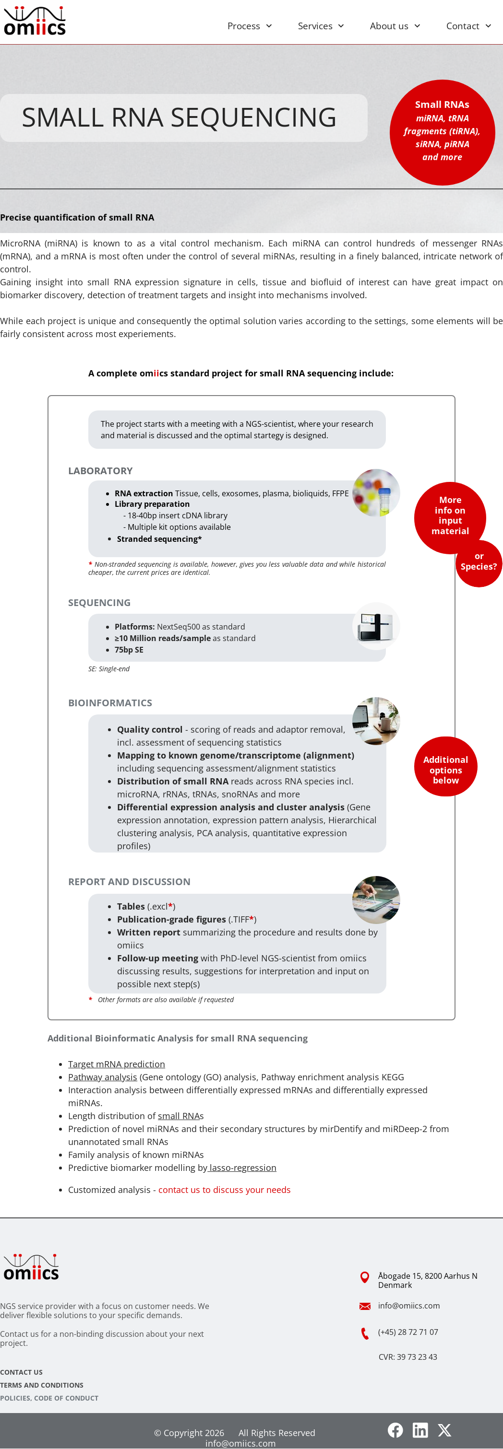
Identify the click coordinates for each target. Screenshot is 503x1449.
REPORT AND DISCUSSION (129, 881)
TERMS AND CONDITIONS (42, 1385)
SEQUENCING (99, 602)
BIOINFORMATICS (110, 702)
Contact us (19, 1334)
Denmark (395, 1285)
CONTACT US (21, 1372)
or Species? (479, 561)
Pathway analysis (102, 1077)
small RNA (179, 1116)
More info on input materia (449, 515)
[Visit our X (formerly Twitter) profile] (445, 1430)
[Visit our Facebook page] (395, 1430)
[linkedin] (420, 1430)
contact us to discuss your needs (224, 1189)
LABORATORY (100, 470)
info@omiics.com (409, 1305)
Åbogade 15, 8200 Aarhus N (428, 1276)
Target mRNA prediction (116, 1064)
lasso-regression (241, 1167)
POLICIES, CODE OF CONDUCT (49, 1397)
